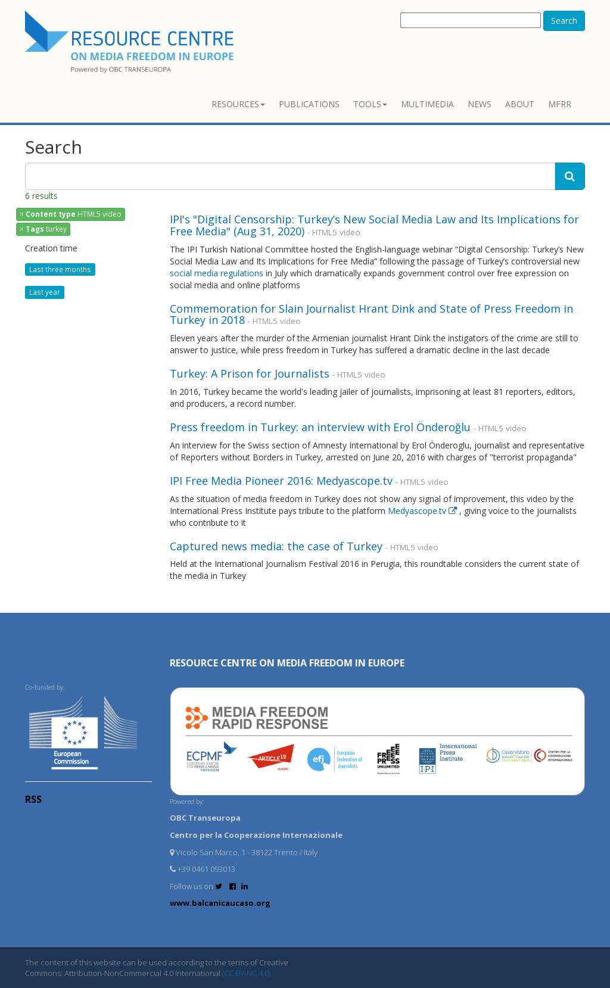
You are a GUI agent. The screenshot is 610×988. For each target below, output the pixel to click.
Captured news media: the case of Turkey (276, 546)
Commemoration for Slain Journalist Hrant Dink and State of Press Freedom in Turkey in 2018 (371, 314)
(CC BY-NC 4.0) (246, 973)
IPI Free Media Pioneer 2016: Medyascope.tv (281, 480)
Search (564, 20)
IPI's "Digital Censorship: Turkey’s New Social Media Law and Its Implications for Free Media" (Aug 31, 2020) (374, 225)
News (479, 104)
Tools (370, 104)
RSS (33, 799)
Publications (309, 104)
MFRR (559, 104)
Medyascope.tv (423, 510)
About (519, 104)
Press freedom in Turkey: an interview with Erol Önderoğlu (320, 427)
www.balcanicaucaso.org (220, 902)
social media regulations (218, 273)
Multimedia (427, 104)
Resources (238, 104)
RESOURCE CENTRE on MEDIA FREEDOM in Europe (287, 662)
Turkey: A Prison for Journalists (249, 373)
